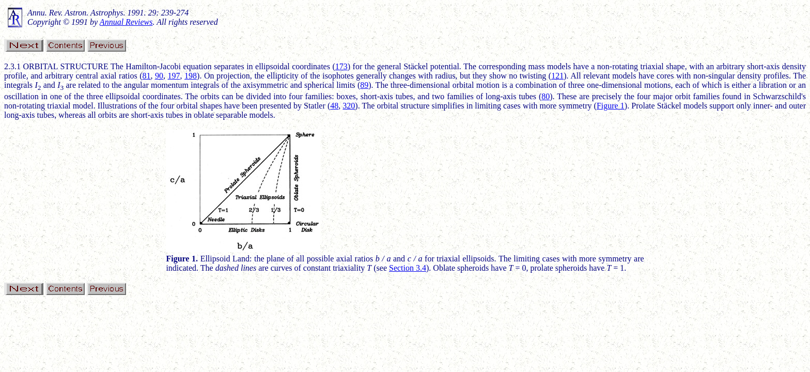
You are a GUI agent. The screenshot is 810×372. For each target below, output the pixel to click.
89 (364, 85)
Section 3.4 (407, 268)
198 (190, 75)
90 (159, 75)
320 (348, 105)
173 (341, 66)
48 (334, 105)
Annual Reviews (126, 22)
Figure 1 (611, 105)
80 (545, 96)
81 (146, 75)
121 (557, 75)
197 (174, 75)
